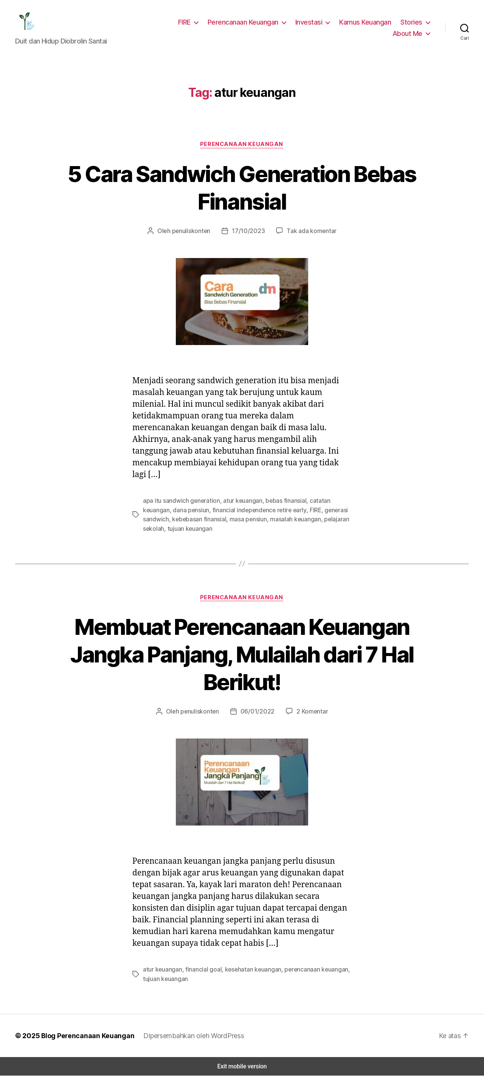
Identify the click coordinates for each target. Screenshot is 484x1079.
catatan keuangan (324, 505)
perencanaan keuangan (309, 973)
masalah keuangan (262, 523)
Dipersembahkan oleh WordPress (188, 1039)
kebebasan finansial (168, 523)
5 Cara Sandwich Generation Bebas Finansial (242, 192)
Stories (412, 24)
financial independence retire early (225, 514)
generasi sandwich (313, 514)
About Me (408, 35)
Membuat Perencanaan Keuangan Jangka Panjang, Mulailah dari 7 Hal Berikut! (242, 658)
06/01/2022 (256, 715)
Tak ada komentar (308, 235)
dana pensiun (160, 514)
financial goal (200, 973)
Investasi (312, 24)
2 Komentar (308, 715)
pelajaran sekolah (313, 523)
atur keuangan (237, 505)
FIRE (188, 24)
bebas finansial (278, 505)
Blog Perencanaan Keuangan (84, 1039)
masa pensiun (216, 523)
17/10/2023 (248, 235)
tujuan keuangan (164, 532)
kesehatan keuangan (247, 973)
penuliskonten (194, 235)
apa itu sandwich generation (179, 505)
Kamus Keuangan (367, 24)
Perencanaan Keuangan (247, 24)
